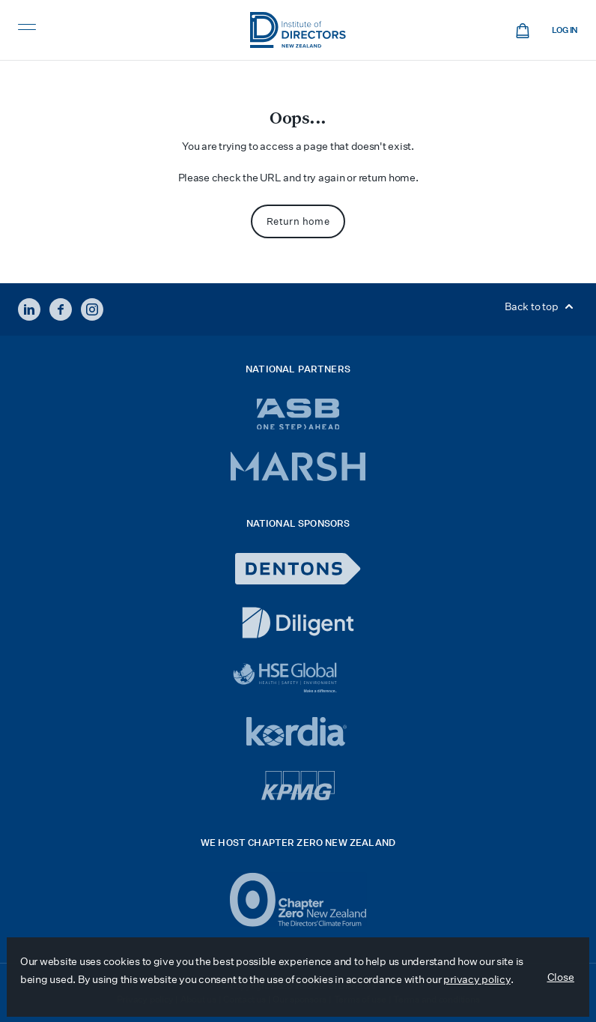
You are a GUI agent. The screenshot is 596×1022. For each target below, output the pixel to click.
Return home (298, 221)
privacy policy (476, 979)
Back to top (541, 306)
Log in (565, 30)
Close (561, 977)
